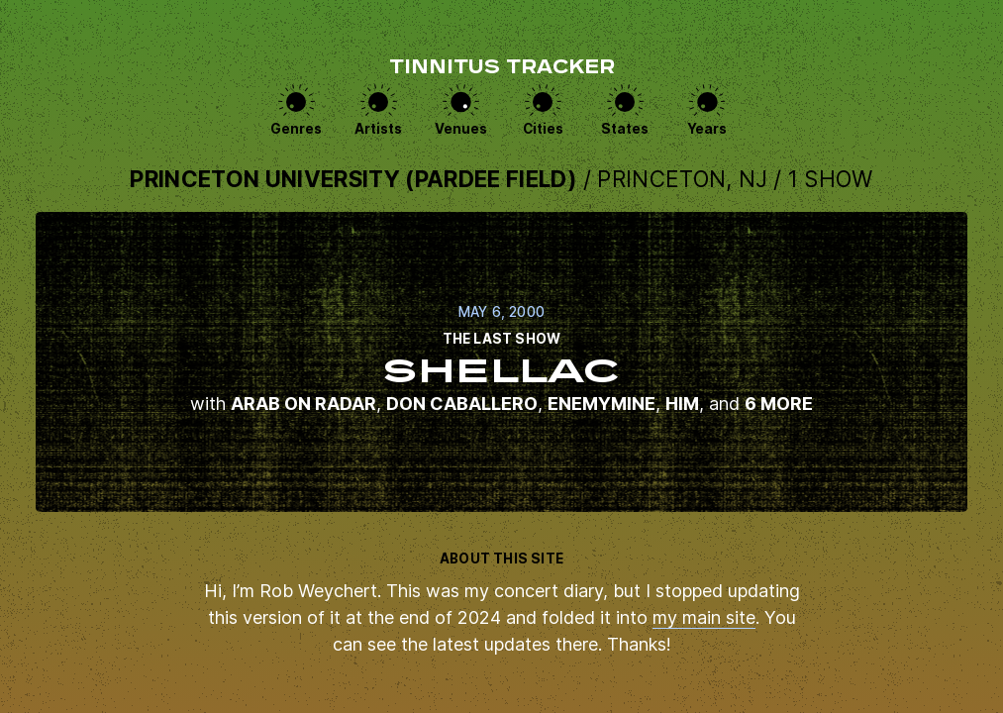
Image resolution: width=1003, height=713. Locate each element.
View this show (501, 362)
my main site (703, 617)
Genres (296, 129)
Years (707, 129)
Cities (543, 129)
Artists (378, 129)
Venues (461, 129)
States (625, 129)
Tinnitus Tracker (502, 68)
